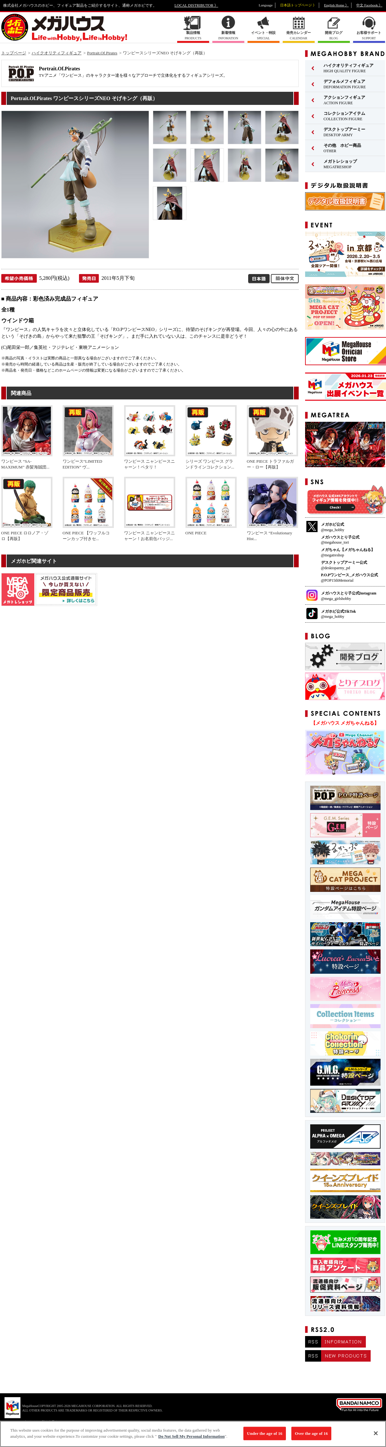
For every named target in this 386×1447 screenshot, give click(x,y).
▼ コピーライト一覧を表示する (38, 1422)
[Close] (376, 1436)
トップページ (13, 53)
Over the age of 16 (311, 1436)
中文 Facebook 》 (369, 5)
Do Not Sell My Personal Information (191, 1439)
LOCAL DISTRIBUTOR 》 (196, 5)
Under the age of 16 (264, 1436)
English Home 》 (336, 5)
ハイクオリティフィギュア (57, 53)
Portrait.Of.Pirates (102, 53)
